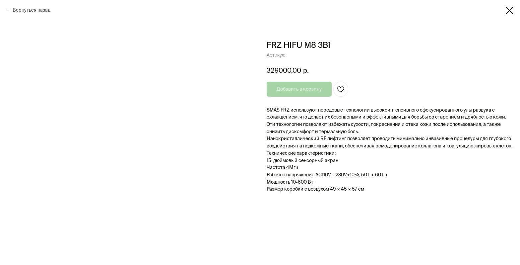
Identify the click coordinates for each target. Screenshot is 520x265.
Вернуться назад (31, 10)
